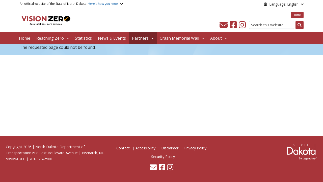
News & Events (112, 38)
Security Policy (163, 156)
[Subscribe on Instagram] (242, 25)
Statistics (83, 38)
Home (297, 15)
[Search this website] (271, 25)
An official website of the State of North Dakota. (69, 4)
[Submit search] (299, 25)
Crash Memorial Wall (179, 38)
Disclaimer (169, 148)
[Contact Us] (224, 25)
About (216, 38)
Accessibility (145, 148)
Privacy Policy (195, 148)
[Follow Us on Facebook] (233, 25)
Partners (140, 38)
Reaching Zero (50, 38)
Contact (123, 148)
